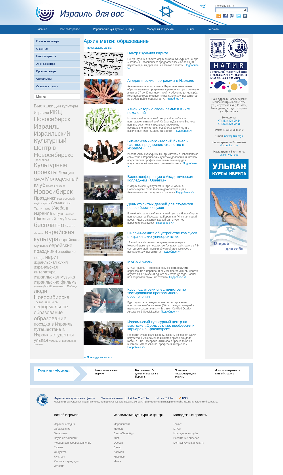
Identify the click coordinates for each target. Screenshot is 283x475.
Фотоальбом (44, 78)
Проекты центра (46, 71)
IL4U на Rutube (164, 398)
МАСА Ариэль (139, 262)
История (59, 465)
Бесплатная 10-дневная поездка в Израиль (146, 373)
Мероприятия (122, 424)
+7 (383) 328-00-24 (229, 120)
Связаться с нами (47, 86)
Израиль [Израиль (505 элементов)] (46, 126)
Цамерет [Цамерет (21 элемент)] (69, 214)
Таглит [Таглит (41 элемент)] (39, 208)
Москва (118, 428)
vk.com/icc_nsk (229, 145)
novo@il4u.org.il (233, 136)
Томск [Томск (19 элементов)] (48, 208)
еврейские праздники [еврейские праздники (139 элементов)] (53, 248)
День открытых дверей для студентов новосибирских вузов (160, 206)
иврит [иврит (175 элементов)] (52, 257)
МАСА (177, 428)
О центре (42, 48)
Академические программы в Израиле (160, 81)
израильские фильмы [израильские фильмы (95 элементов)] (55, 282)
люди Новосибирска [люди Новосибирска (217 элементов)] (52, 294)
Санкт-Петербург (124, 433)
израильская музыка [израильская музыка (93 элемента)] (54, 277)
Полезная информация (54, 370)
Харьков (119, 452)
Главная (42, 29)
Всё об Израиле (70, 29)
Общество (60, 452)
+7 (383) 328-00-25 (229, 123)
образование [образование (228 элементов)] (50, 318)
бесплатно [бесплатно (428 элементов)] (49, 224)
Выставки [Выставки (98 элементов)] (43, 105)
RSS (185, 398)
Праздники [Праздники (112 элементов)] (45, 197)
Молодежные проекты (160, 29)
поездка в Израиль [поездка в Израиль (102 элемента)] (53, 324)
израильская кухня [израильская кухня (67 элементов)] (51, 262)
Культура (59, 456)
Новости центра (46, 56)
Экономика (60, 433)
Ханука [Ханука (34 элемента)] (58, 214)
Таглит (177, 424)
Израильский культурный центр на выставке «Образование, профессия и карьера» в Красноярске (160, 325)
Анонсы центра (45, 63)
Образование (62, 428)
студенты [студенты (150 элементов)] (63, 335)
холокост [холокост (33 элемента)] (55, 340)
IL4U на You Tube (138, 398)
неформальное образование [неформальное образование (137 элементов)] (51, 309)
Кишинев (119, 456)
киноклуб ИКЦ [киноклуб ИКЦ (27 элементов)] (43, 286)
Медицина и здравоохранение (72, 442)
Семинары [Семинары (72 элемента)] (61, 203)
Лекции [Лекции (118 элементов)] (66, 172)
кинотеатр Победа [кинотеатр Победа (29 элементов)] (65, 286)
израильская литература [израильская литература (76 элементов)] (46, 269)
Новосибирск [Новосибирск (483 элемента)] (53, 191)
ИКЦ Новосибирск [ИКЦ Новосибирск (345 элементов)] (52, 115)
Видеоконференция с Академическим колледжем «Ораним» (160, 178)
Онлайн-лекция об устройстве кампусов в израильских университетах (162, 235)
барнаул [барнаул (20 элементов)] (72, 219)
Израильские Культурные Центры (74, 398)
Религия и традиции (66, 461)
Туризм (58, 447)
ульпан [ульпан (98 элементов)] (41, 340)
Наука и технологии (66, 438)
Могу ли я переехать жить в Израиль (227, 372)
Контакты (213, 29)
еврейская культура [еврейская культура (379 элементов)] (54, 235)
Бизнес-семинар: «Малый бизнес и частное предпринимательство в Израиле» (158, 144)
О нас (190, 29)
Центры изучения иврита (188, 442)
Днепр (117, 447)
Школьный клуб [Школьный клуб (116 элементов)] (50, 218)
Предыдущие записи (98, 47)
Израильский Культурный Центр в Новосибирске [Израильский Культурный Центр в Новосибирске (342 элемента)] (54, 144)
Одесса (118, 442)
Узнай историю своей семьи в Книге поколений (158, 111)
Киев (117, 438)
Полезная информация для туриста (185, 373)
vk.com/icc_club (229, 154)
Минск (117, 461)
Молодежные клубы (185, 433)
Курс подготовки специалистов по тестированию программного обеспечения (156, 293)
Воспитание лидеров (186, 438)
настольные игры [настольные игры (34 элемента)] (46, 302)
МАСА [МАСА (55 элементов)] (39, 179)
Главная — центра (47, 41)
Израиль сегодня (64, 424)
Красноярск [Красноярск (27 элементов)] (41, 160)
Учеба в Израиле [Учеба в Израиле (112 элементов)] (51, 210)
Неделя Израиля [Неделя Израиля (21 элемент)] (55, 186)
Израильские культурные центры (113, 29)
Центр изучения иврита (147, 53)
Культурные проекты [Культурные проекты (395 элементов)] (50, 169)
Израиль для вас (77, 12)
